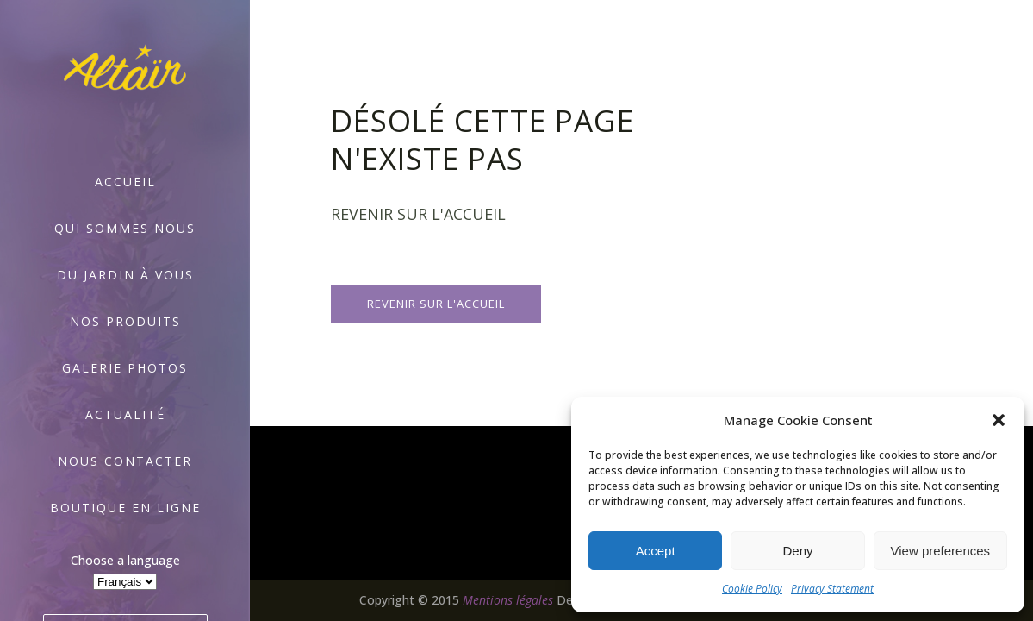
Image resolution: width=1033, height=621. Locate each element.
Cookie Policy (752, 588)
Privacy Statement (832, 588)
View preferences (941, 550)
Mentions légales (508, 600)
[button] (998, 420)
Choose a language (125, 560)
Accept (655, 550)
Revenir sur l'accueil (436, 303)
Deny (797, 550)
